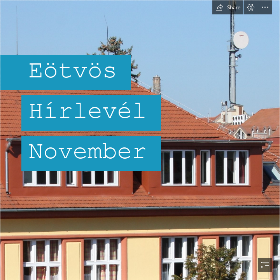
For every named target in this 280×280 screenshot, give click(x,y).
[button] (227, 7)
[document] (140, 140)
